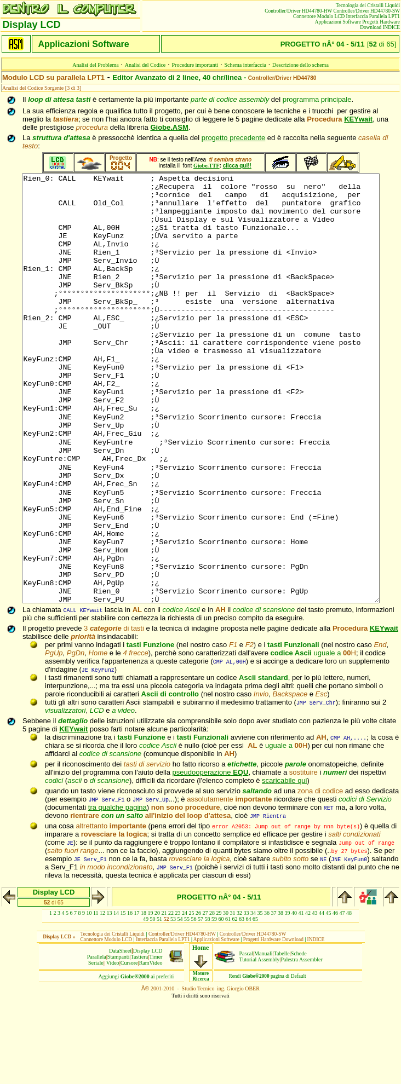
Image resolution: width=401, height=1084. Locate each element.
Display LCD (148, 1036)
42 (308, 998)
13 (109, 998)
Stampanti (118, 1042)
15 (123, 998)
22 (171, 998)
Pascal (246, 1039)
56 (194, 1004)
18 (143, 998)
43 (315, 998)
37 (274, 998)
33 (246, 998)
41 (301, 998)
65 (255, 1004)
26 (198, 998)
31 (233, 998)
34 (253, 998)
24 (184, 998)
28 (212, 998)
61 (228, 1004)
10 (88, 998)
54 (180, 1004)
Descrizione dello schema (300, 65)
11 (96, 998)
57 (200, 1004)
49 (145, 1004)
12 (102, 998)
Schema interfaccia (245, 65)
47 (342, 998)
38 (280, 998)
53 (173, 1004)
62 (235, 1004)
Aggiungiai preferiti (136, 1062)
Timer (155, 1042)
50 (153, 1004)
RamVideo (151, 1048)
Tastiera (139, 1042)
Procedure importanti (195, 65)
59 (214, 1004)
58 (207, 1004)
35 (260, 998)
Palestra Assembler (301, 1045)
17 (137, 998)
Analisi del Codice (145, 65)
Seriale (96, 1048)
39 (287, 998)
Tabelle (282, 1039)
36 (267, 998)
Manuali (263, 1039)
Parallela (96, 1042)
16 (130, 998)
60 (221, 1004)
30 (225, 998)
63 (241, 1004)
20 (157, 998)
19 (150, 998)
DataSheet (120, 1036)
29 (219, 998)
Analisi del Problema (95, 65)
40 (294, 998)
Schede (299, 1039)
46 (335, 998)
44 (321, 998)
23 (178, 998)
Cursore (129, 1048)
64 (248, 1004)
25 (191, 998)
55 (187, 1004)
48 (349, 998)
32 (239, 998)
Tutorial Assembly (259, 1045)
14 (116, 998)
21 (164, 998)
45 (328, 998)
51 (159, 1004)
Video (112, 1048)
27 (205, 998)
